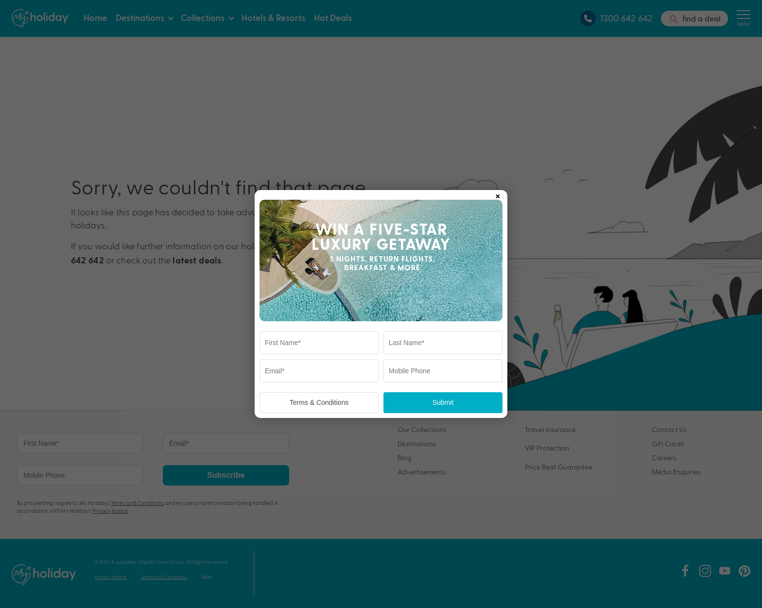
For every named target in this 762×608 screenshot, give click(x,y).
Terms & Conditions (319, 402)
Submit (443, 402)
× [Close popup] (498, 194)
